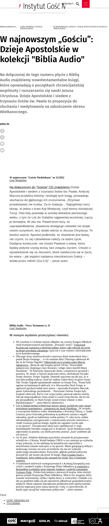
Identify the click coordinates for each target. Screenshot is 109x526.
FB (5, 132)
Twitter (5, 138)
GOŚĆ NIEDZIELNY (18, 500)
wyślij (5, 151)
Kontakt (68, 4)
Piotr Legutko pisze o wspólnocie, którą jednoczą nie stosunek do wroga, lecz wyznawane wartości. (51, 457)
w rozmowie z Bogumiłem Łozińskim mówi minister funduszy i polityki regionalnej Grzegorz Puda (52, 469)
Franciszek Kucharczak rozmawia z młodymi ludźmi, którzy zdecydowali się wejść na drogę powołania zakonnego (53, 347)
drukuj (5, 145)
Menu (86, 4)
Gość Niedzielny (18, 180)
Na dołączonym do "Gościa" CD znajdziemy (40, 187)
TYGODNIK (13, 503)
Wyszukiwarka (78, 4)
